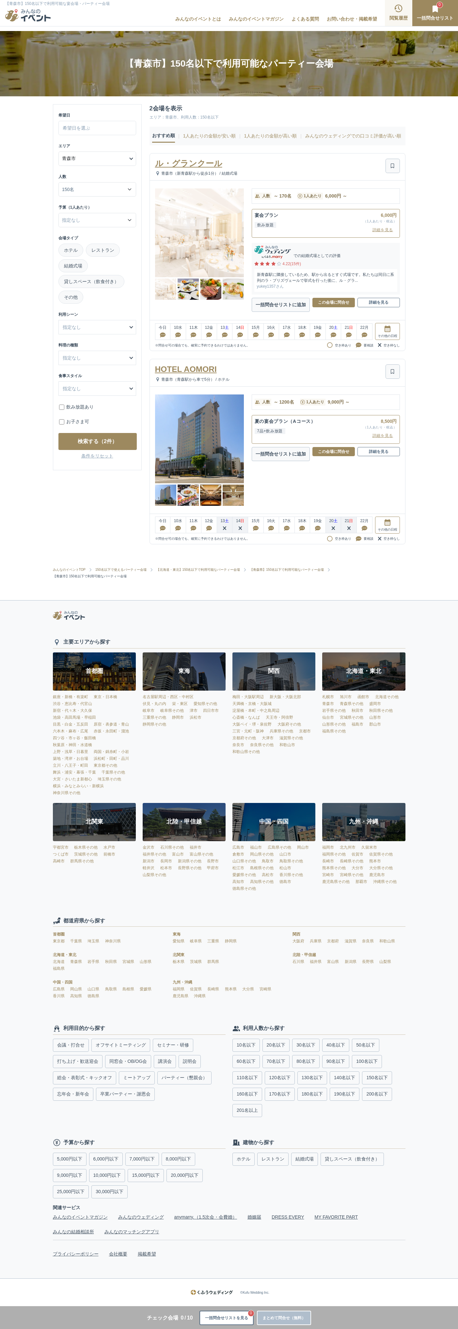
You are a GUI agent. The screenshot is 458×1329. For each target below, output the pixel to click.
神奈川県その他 (66, 793)
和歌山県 (387, 941)
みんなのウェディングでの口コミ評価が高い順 (353, 135)
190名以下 (344, 1094)
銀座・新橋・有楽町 (70, 697)
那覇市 (361, 881)
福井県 (316, 961)
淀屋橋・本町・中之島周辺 (255, 710)
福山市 (256, 847)
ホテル (71, 250)
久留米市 (369, 847)
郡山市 (375, 724)
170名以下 (279, 1094)
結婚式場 (73, 265)
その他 (71, 297)
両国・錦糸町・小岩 (111, 751)
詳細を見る (382, 232)
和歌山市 (287, 745)
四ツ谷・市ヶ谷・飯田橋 (74, 738)
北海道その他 (387, 697)
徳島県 (93, 996)
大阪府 (298, 941)
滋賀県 (351, 941)
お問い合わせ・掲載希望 (352, 18)
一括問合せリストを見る (215, 1313)
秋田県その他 (381, 710)
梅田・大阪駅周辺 (248, 697)
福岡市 (328, 847)
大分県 (248, 989)
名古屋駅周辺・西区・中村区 (168, 697)
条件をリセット (97, 455)
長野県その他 (189, 868)
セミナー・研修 (173, 1045)
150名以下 (376, 1077)
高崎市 (59, 861)
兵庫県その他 (281, 731)
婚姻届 (254, 1217)
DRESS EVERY (288, 1217)
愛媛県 (145, 989)
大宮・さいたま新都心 (72, 779)
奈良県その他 (262, 745)
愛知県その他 (205, 703)
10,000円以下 (107, 1175)
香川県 (59, 996)
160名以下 (247, 1094)
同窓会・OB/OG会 (128, 1061)
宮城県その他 (351, 717)
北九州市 (347, 847)
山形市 (375, 717)
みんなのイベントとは (198, 18)
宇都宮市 (61, 847)
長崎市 (328, 861)
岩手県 (93, 961)
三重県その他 (154, 717)
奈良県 (368, 941)
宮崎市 (328, 875)
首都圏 (59, 934)
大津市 (268, 738)
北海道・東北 (64, 955)
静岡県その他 (154, 724)
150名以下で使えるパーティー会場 (123, 573)
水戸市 (109, 847)
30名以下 (305, 1045)
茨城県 (196, 961)
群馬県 (213, 961)
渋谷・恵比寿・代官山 (72, 703)
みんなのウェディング (141, 1217)
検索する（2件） (97, 441)
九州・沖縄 (182, 982)
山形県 (145, 961)
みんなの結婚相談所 (73, 1231)
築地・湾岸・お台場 (70, 758)
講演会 (165, 1061)
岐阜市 (148, 710)
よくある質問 (305, 18)
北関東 (178, 955)
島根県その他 (262, 868)
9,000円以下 (69, 1175)
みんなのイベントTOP (71, 573)
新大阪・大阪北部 (285, 697)
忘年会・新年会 (73, 1094)
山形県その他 (334, 724)
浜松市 (195, 717)
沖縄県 (200, 996)
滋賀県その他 (291, 738)
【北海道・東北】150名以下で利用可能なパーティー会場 (201, 573)
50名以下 (365, 1045)
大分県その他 (381, 868)
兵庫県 (316, 941)
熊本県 (231, 989)
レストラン (102, 250)
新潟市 (148, 861)
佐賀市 (357, 854)
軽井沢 (148, 868)
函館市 (363, 697)
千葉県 (76, 941)
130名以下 (312, 1077)
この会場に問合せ (333, 306)
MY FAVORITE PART (336, 1217)
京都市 (305, 731)
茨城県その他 (86, 854)
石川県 (298, 961)
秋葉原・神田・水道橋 (72, 745)
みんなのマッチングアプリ (131, 1231)
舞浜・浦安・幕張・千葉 (74, 772)
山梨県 (385, 961)
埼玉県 (93, 941)
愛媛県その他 (244, 875)
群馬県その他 (82, 861)
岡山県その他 (262, 854)
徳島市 (285, 881)
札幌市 (328, 697)
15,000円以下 (146, 1175)
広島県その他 (279, 847)
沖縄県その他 (385, 881)
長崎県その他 (351, 861)
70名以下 (276, 1061)
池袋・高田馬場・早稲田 (74, 717)
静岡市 (178, 717)
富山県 (333, 961)
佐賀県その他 (381, 854)
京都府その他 (244, 738)
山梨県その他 (154, 875)
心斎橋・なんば (246, 717)
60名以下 (246, 1061)
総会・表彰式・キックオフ (84, 1077)
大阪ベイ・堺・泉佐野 (252, 724)
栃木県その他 (86, 847)
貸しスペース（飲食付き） (91, 281)
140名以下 (344, 1077)
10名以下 (246, 1045)
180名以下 (312, 1094)
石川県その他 (172, 847)
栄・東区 (180, 703)
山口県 (93, 989)
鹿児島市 (377, 875)
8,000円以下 (178, 1158)
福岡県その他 (334, 854)
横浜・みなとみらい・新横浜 (78, 786)
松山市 (285, 868)
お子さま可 (77, 421)
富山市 (178, 854)
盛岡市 (375, 703)
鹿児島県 (181, 996)
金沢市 (148, 847)
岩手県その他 (334, 710)
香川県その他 (291, 875)
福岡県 (179, 989)
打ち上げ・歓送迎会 (77, 1061)
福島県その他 (334, 731)
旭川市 (346, 697)
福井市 (195, 847)
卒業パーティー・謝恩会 (125, 1094)
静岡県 (231, 941)
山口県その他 (244, 861)
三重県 (213, 941)
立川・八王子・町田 (70, 765)
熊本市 (375, 861)
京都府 (333, 941)
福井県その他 (154, 854)
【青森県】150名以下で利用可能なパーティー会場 (289, 573)
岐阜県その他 (172, 710)
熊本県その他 (334, 868)
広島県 (59, 989)
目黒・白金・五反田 (70, 724)
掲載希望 (147, 1254)
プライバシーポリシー (76, 1254)
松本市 (166, 868)
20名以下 (276, 1045)
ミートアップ (136, 1077)
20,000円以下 (184, 1175)
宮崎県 (265, 989)
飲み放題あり (80, 406)
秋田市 (357, 710)
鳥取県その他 (291, 861)
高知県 (76, 996)
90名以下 (335, 1061)
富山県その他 (201, 854)
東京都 (59, 941)
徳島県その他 (244, 888)
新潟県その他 (189, 861)
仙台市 (328, 717)
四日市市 (211, 710)
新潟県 (351, 961)
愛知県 (179, 941)
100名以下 (366, 1061)
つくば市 (61, 854)
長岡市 (166, 861)
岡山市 (303, 847)
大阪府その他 (289, 724)
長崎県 (213, 989)
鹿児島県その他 (336, 881)
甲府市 (213, 868)
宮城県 (128, 961)
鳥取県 (111, 989)
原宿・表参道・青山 (111, 724)
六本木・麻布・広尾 (70, 731)
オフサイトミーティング (121, 1045)
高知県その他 (262, 881)
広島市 (238, 847)
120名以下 (279, 1077)
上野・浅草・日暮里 (70, 751)
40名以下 (335, 1045)
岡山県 (76, 989)
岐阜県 (196, 941)
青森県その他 (351, 703)
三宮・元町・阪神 (248, 731)
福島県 (59, 968)
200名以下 (376, 1094)
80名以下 (305, 1061)
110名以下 (247, 1077)
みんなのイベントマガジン (256, 18)
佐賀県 (196, 989)
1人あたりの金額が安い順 (209, 135)
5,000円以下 (69, 1158)
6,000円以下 (105, 1158)
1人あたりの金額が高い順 (270, 135)
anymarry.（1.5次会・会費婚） (205, 1217)
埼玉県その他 (109, 779)
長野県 (368, 961)
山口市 (285, 854)
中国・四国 (62, 982)
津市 (193, 710)
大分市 (357, 868)
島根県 (128, 989)
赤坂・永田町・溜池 (111, 731)
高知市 (238, 881)
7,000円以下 (142, 1158)
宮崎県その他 (351, 875)
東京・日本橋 (105, 697)
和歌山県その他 (246, 751)
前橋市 (109, 854)
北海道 (59, 961)
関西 (296, 934)
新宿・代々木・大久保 (72, 710)
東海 (177, 934)
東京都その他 (105, 765)
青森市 (328, 703)
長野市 (213, 861)
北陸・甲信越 (304, 955)
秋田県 (111, 961)
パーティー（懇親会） (184, 1077)
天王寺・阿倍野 (279, 717)
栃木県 (179, 961)
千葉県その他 (113, 772)
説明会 (190, 1061)
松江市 (238, 868)
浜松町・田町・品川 (111, 758)
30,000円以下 (109, 1191)
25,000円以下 (71, 1191)
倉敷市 (238, 854)
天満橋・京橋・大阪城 (252, 703)
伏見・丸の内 (154, 703)
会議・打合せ (71, 1045)
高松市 (268, 875)
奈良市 (238, 745)
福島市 (357, 724)
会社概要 (118, 1254)
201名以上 (247, 1110)
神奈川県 (113, 941)
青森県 (76, 961)
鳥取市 (268, 861)
